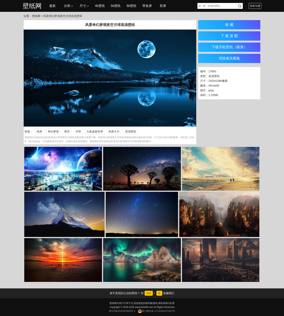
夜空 (67, 131)
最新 (52, 5)
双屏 (163, 5)
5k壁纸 (116, 5)
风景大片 (114, 131)
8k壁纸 (131, 5)
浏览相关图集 (229, 58)
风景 (39, 131)
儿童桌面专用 (94, 131)
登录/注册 (255, 6)
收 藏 (229, 25)
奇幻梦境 (53, 131)
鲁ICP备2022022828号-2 (122, 311)
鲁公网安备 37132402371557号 (156, 311)
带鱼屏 (147, 5)
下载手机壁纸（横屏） (229, 47)
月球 (78, 131)
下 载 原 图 (229, 36)
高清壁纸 (130, 131)
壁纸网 (32, 5)
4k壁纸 (100, 5)
